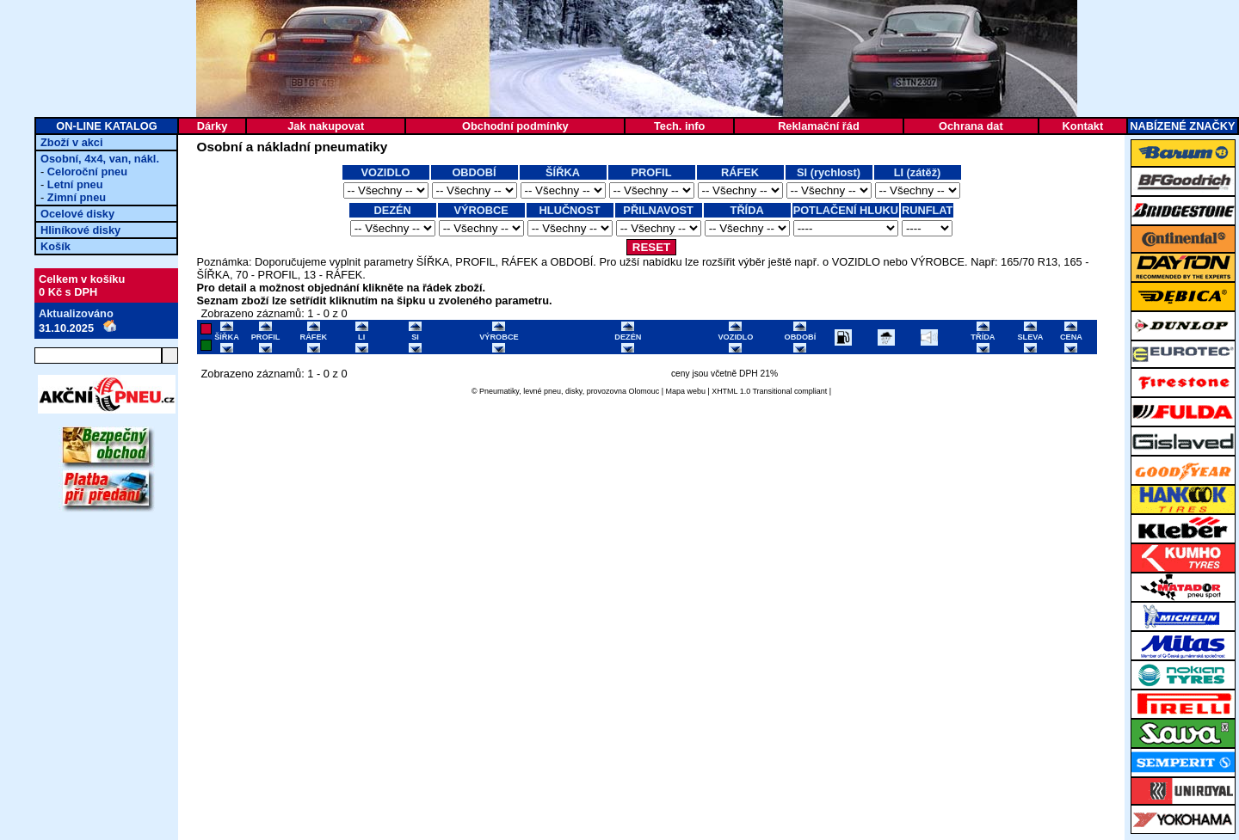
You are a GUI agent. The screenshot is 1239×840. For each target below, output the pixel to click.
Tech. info (679, 126)
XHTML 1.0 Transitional (752, 391)
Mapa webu (686, 391)
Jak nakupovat (325, 126)
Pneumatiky (499, 391)
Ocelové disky (77, 213)
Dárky (212, 126)
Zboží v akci (71, 142)
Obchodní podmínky (515, 126)
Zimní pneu (76, 197)
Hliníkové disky (80, 230)
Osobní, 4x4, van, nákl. (99, 158)
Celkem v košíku (82, 279)
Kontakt (1083, 126)
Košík (55, 246)
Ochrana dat (971, 126)
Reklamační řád (819, 126)
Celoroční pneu (87, 171)
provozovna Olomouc (623, 391)
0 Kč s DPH (68, 291)
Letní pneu (75, 184)
